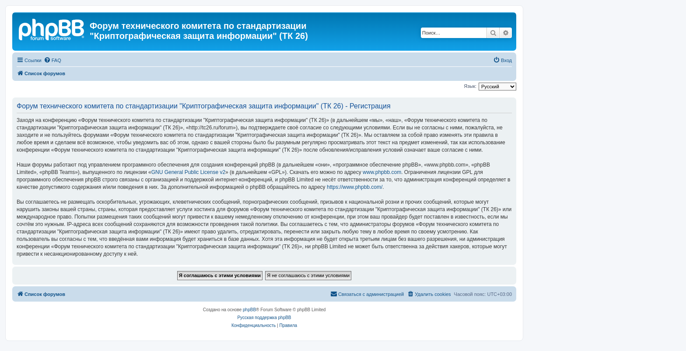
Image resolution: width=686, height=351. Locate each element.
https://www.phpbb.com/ (354, 187)
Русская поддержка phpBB (264, 317)
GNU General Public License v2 (188, 172)
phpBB (249, 309)
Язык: (470, 86)
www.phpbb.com (382, 172)
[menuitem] (52, 60)
